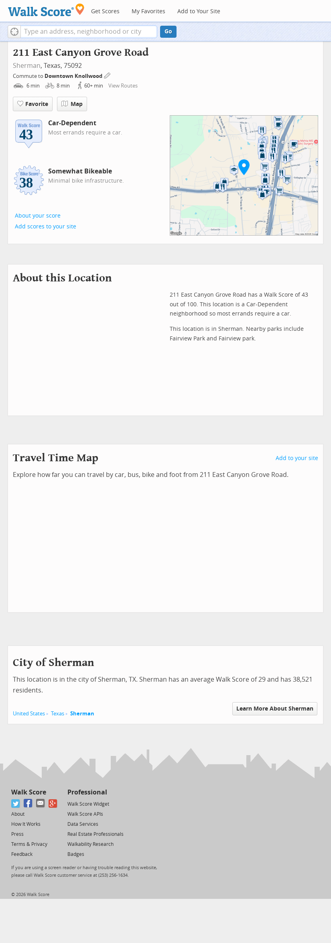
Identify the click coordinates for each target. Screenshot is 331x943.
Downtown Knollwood (74, 76)
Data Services (82, 824)
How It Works (26, 824)
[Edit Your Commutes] (108, 75)
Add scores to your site (45, 226)
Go (168, 31)
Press (17, 834)
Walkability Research (90, 844)
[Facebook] (28, 803)
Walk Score (28, 792)
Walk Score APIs (85, 814)
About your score (38, 215)
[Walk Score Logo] (46, 9)
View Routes (123, 86)
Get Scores (105, 11)
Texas (57, 714)
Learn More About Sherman (274, 708)
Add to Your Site (198, 11)
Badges (75, 854)
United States (29, 714)
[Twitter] (15, 803)
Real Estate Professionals (95, 834)
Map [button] (72, 104)
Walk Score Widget (88, 804)
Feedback (21, 854)
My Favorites (148, 11)
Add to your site (297, 458)
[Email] (40, 803)
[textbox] (88, 31)
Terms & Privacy (29, 844)
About (17, 814)
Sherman (27, 65)
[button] (14, 31)
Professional (87, 792)
